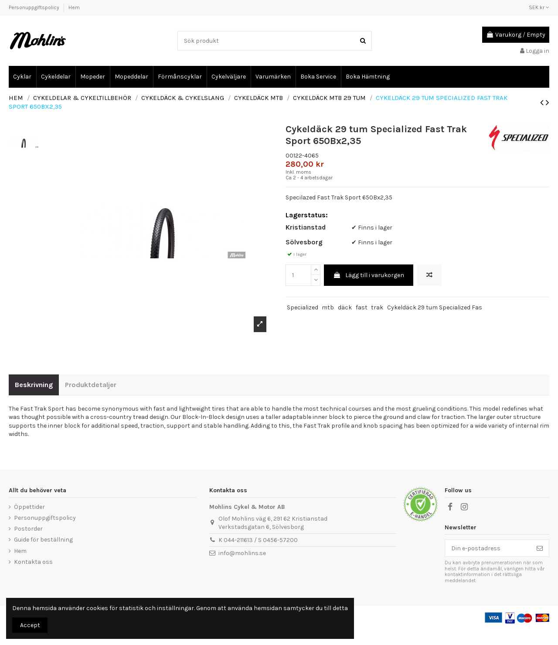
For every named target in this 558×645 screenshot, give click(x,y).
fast (361, 322)
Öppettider (29, 521)
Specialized (302, 322)
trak (377, 322)
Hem (74, 7)
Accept (30, 625)
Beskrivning (34, 399)
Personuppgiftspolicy (35, 7)
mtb (328, 322)
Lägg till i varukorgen (368, 290)
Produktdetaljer (90, 399)
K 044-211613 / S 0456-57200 (258, 555)
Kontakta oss (33, 576)
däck (345, 322)
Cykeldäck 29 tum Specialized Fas (434, 322)
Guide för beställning (43, 554)
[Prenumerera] (540, 563)
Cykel (14, 62)
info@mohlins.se (242, 567)
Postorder (28, 543)
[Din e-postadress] (488, 563)
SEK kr (539, 7)
